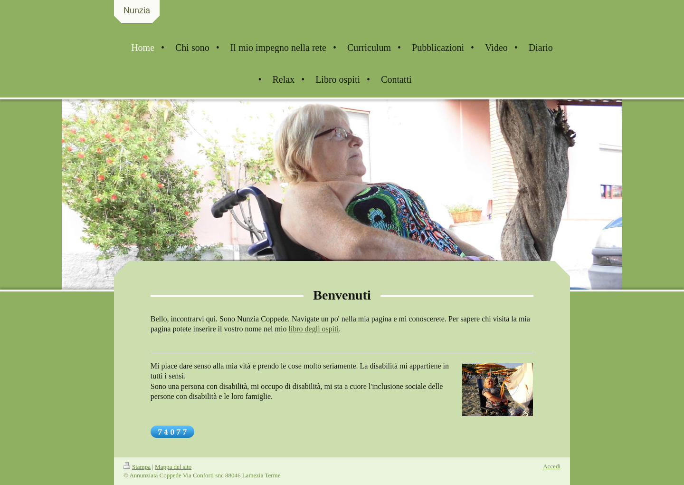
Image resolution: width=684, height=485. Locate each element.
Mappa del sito (173, 466)
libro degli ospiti (313, 329)
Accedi (551, 466)
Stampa (137, 466)
